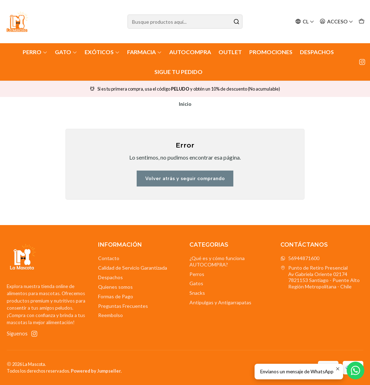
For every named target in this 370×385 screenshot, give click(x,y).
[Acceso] (336, 22)
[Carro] (361, 22)
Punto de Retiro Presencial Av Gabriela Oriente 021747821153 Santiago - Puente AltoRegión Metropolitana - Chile (320, 277)
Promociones (270, 51)
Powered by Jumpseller (96, 371)
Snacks (197, 293)
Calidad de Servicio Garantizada (132, 268)
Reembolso (110, 315)
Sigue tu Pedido (178, 71)
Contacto (108, 258)
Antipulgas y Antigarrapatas (220, 302)
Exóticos (102, 51)
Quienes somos (115, 287)
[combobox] (184, 22)
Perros (196, 274)
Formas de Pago (115, 296)
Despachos (317, 51)
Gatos (196, 283)
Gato (66, 51)
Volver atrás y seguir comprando (185, 179)
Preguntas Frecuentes (123, 306)
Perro (35, 51)
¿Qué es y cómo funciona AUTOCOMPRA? (217, 261)
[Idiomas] (305, 22)
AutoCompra (190, 51)
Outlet (230, 51)
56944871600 (299, 258)
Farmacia (144, 51)
